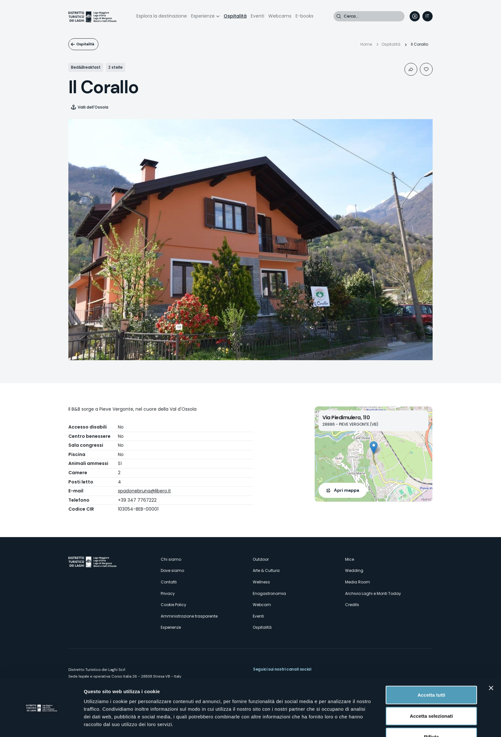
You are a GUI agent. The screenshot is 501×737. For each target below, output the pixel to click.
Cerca (339, 16)
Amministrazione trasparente (189, 616)
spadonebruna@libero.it (144, 491)
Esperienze (203, 16)
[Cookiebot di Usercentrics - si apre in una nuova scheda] (41, 724)
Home (366, 44)
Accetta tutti (431, 674)
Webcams (279, 16)
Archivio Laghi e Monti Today (373, 593)
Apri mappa (346, 490)
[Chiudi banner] (491, 667)
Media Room (357, 582)
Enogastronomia (269, 593)
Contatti (169, 582)
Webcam (262, 604)
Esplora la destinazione (161, 16)
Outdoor (261, 559)
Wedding (354, 570)
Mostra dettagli (336, 724)
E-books (304, 16)
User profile (415, 16)
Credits (352, 604)
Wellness (261, 582)
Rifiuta (431, 716)
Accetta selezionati (431, 695)
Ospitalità (235, 16)
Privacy (168, 593)
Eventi (257, 16)
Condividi (411, 69)
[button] (374, 447)
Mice (349, 559)
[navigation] (427, 16)
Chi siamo (171, 559)
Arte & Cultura (266, 570)
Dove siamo (172, 570)
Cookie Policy (173, 604)
